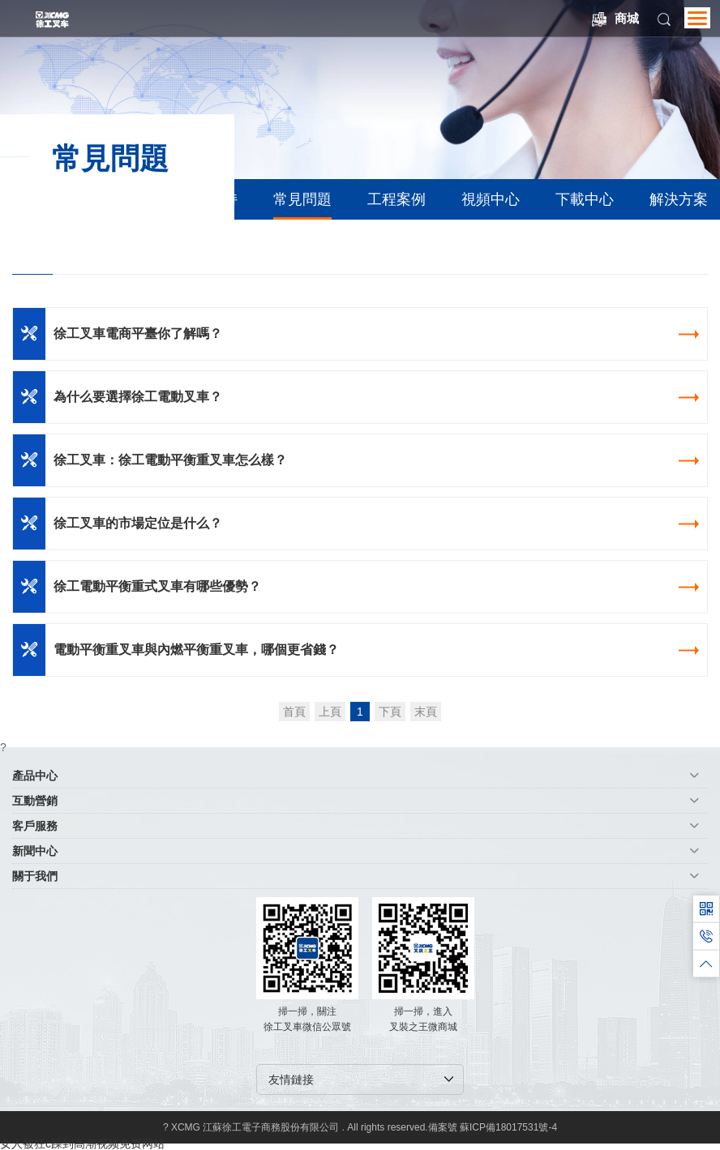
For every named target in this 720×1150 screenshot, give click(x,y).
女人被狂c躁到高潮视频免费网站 (82, 1143)
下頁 (390, 711)
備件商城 (114, 199)
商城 (615, 19)
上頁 (330, 711)
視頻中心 (490, 199)
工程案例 (396, 199)
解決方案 (678, 199)
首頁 (294, 711)
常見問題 (302, 199)
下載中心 (584, 199)
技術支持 (208, 199)
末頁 (425, 711)
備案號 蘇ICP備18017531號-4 (492, 1127)
